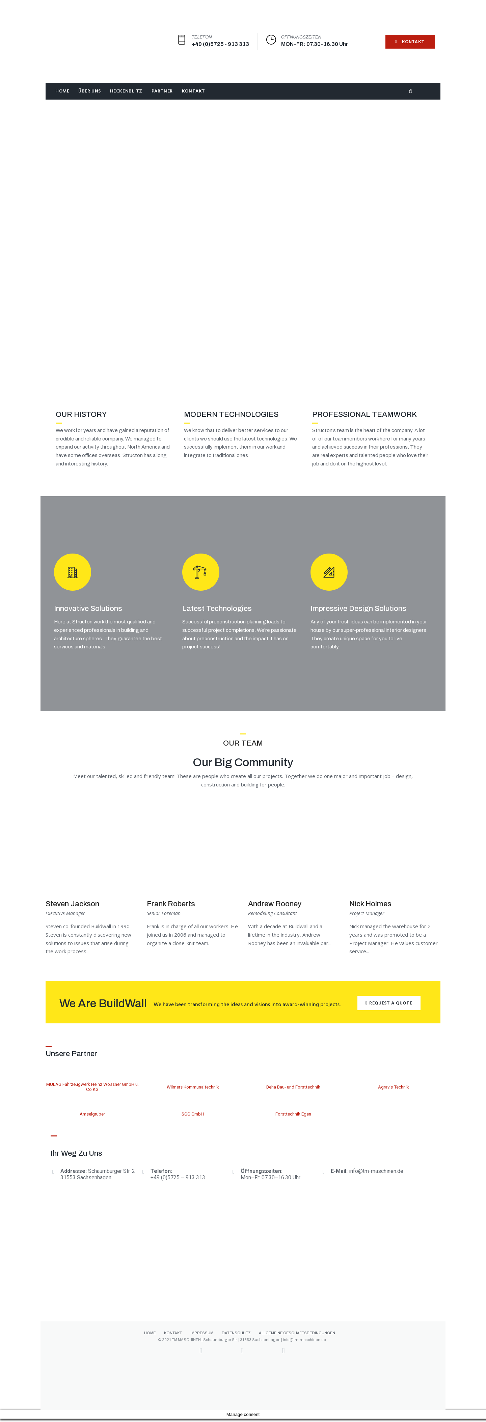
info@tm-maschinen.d (374, 1174)
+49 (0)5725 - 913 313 (220, 44)
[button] (389, 1006)
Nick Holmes (370, 907)
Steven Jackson (72, 907)
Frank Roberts (171, 907)
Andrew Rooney (274, 907)
